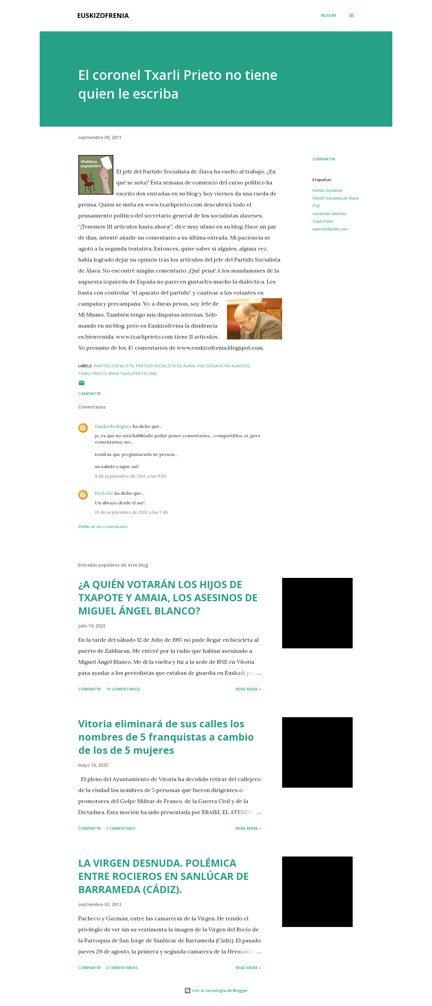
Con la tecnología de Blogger (216, 990)
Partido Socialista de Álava (335, 198)
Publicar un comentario (103, 526)
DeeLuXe (104, 493)
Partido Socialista (327, 190)
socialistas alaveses (329, 213)
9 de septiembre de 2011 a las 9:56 (130, 476)
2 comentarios (122, 967)
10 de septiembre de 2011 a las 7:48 (131, 512)
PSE (316, 206)
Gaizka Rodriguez (113, 426)
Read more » (248, 689)
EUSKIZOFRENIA (103, 15)
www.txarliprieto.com (330, 229)
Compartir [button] (323, 159)
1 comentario (121, 828)
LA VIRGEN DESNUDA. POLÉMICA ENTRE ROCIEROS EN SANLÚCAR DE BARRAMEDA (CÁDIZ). (163, 876)
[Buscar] (328, 15)
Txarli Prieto (322, 221)
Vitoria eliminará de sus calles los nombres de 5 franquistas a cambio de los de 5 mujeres (166, 737)
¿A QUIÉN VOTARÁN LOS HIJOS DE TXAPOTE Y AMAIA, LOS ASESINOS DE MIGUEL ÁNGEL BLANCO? (168, 598)
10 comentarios (123, 689)
